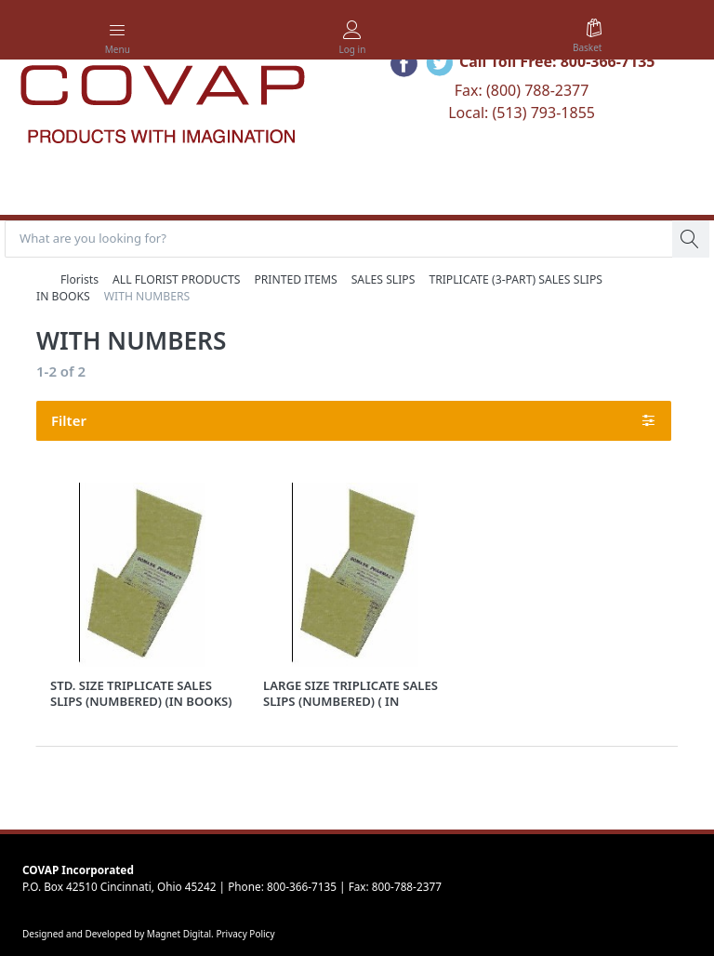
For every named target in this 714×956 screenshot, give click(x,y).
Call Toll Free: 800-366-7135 (557, 61)
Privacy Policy (245, 933)
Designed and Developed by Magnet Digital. (119, 933)
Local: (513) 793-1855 (521, 112)
